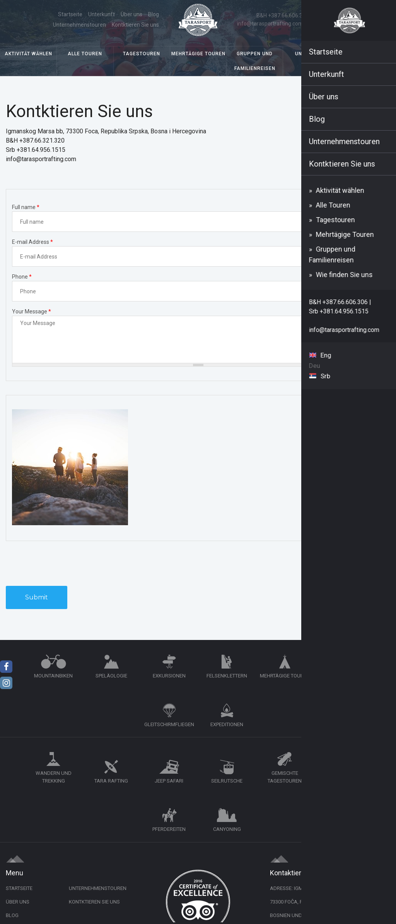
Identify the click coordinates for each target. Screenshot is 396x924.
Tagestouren (141, 55)
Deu (374, 20)
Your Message (31, 313)
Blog (94, 15)
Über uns (72, 15)
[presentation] (64, 564)
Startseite (43, 15)
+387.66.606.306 (311, 838)
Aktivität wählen (28, 55)
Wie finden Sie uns (368, 55)
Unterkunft (311, 55)
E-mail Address (32, 243)
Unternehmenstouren (132, 15)
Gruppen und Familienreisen (254, 62)
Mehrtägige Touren (198, 55)
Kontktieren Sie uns (135, 25)
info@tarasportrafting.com (270, 24)
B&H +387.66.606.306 (283, 16)
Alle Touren (85, 55)
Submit (36, 598)
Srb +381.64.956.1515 (339, 16)
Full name (25, 208)
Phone (22, 278)
